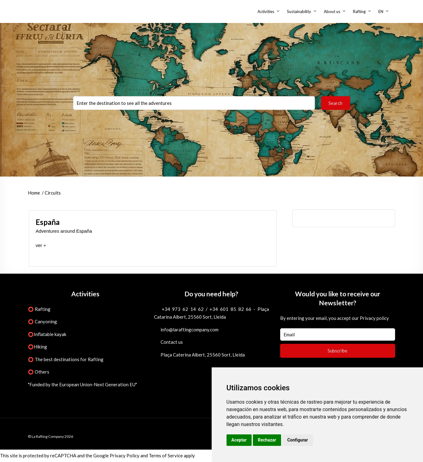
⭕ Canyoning (42, 321)
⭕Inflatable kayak (47, 334)
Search (335, 103)
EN (380, 11)
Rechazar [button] (267, 439)
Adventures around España (64, 231)
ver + (41, 245)
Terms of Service (166, 455)
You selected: (194, 103)
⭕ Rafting (39, 309)
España (47, 222)
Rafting (359, 11)
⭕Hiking (37, 346)
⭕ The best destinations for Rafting (66, 359)
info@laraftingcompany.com (189, 329)
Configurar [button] (297, 439)
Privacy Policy (124, 455)
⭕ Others (38, 372)
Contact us (172, 342)
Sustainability (299, 11)
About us (332, 11)
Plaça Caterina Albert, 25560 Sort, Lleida (203, 354)
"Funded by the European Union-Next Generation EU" (82, 384)
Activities (266, 11)
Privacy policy (374, 318)
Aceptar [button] (239, 439)
